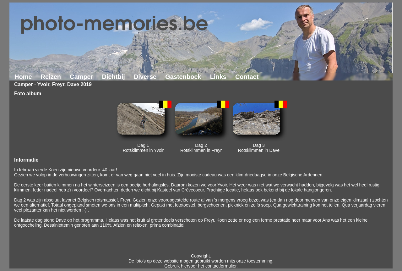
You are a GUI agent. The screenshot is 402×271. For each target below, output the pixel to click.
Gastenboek (183, 76)
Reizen (51, 76)
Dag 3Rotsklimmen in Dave (259, 148)
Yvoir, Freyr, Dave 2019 (64, 84)
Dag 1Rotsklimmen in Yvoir (143, 148)
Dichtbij (113, 76)
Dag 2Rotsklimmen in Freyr (201, 148)
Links (218, 76)
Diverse (145, 76)
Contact (246, 76)
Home (23, 76)
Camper (81, 76)
